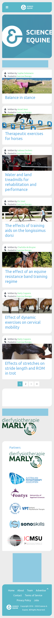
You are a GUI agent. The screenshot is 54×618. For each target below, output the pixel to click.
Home (11, 590)
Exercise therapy (24, 76)
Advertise (41, 590)
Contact (17, 595)
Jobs (36, 600)
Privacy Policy (24, 600)
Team (30, 590)
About (20, 590)
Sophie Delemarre (25, 73)
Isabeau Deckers (24, 150)
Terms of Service (33, 595)
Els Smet (21, 201)
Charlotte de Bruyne (26, 247)
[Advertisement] (25, 63)
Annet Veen (22, 109)
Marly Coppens (24, 293)
